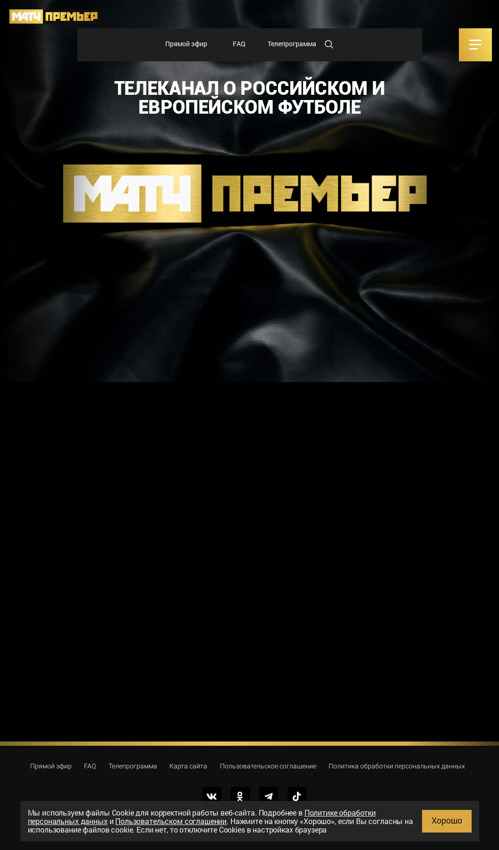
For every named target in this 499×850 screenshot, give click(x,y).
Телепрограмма (292, 43)
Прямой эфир (186, 43)
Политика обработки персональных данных (397, 766)
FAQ (239, 43)
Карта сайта (188, 766)
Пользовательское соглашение (268, 766)
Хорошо (446, 820)
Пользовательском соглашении (171, 821)
